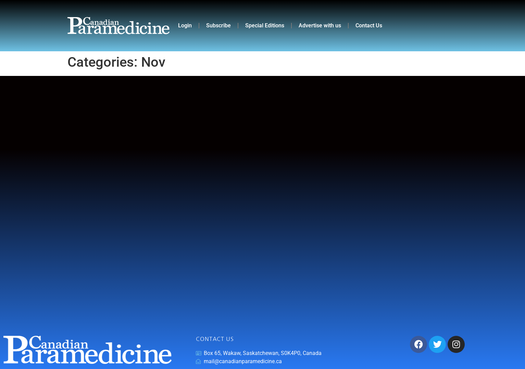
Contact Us (368, 25)
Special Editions (264, 25)
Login (185, 25)
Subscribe (218, 25)
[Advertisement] (262, 206)
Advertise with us (320, 25)
